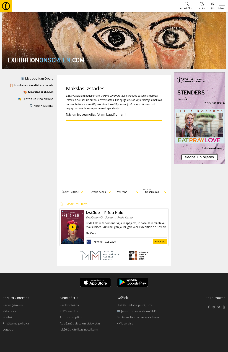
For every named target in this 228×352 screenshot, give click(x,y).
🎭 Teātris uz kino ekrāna (35, 99)
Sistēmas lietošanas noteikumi (138, 317)
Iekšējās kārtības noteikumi (79, 329)
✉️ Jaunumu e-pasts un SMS (137, 311)
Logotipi (8, 329)
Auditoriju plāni (71, 317)
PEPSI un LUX (69, 311)
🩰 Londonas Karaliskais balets (31, 85)
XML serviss (125, 323)
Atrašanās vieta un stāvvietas (80, 323)
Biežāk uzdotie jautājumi (134, 305)
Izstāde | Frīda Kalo (104, 212)
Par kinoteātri (69, 305)
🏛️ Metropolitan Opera (37, 78)
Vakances (9, 311)
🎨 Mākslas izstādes (38, 92)
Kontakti (8, 317)
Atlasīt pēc (147, 189)
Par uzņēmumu (14, 305)
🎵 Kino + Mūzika (41, 106)
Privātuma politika (16, 323)
